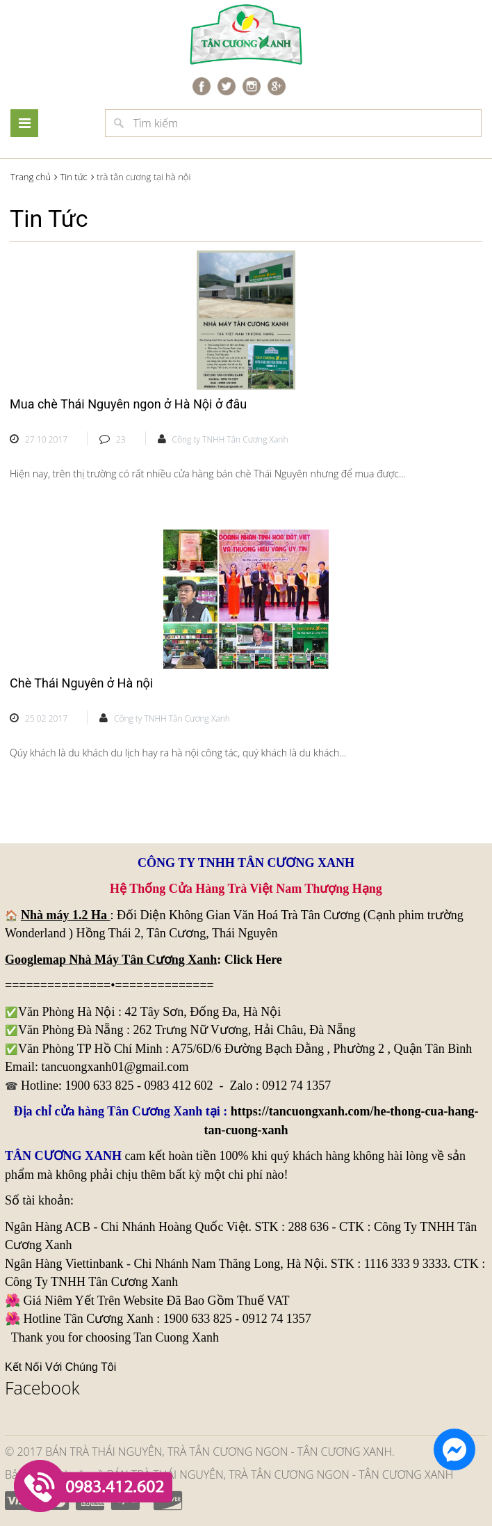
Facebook (42, 1387)
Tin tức (73, 176)
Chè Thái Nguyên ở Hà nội (81, 683)
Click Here (253, 960)
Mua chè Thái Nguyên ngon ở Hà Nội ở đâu (128, 404)
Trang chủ (30, 176)
